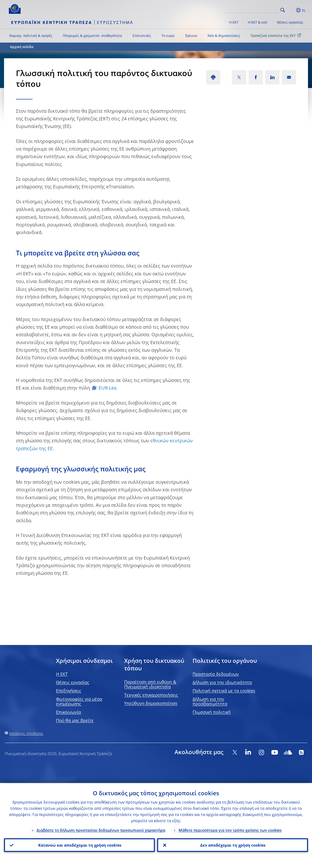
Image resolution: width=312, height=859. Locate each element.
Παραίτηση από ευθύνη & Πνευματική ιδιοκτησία (150, 684)
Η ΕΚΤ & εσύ (257, 22)
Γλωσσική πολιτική (212, 712)
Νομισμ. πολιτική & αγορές (30, 35)
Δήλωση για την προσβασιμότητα (210, 701)
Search (283, 10)
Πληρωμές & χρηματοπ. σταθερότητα (92, 35)
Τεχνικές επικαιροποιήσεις (151, 695)
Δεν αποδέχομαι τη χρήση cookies (232, 845)
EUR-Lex (107, 388)
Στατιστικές (141, 35)
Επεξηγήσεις (68, 690)
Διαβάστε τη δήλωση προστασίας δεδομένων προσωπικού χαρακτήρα (101, 829)
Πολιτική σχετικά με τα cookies (224, 690)
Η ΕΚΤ (233, 22)
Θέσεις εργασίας (290, 22)
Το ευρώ (168, 35)
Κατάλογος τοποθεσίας (26, 733)
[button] (291, 10)
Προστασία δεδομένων (216, 674)
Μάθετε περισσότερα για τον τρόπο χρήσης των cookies (230, 829)
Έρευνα (191, 35)
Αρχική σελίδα (21, 46)
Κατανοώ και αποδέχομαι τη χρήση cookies (79, 845)
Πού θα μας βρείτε (75, 720)
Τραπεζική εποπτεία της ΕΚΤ (277, 35)
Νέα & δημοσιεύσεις (224, 35)
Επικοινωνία (68, 712)
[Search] (255, 9)
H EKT (62, 674)
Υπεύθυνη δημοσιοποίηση (150, 703)
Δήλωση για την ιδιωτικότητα (222, 682)
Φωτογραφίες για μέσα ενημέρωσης (79, 701)
